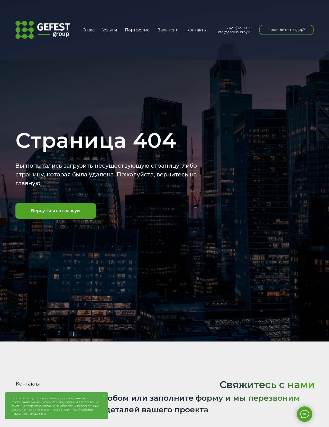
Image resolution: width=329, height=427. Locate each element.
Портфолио (137, 30)
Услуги (109, 30)
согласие (48, 406)
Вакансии (168, 30)
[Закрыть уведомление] (104, 396)
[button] (286, 30)
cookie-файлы (48, 398)
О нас (89, 30)
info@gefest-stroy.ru (234, 32)
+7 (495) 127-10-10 (238, 28)
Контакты (197, 30)
